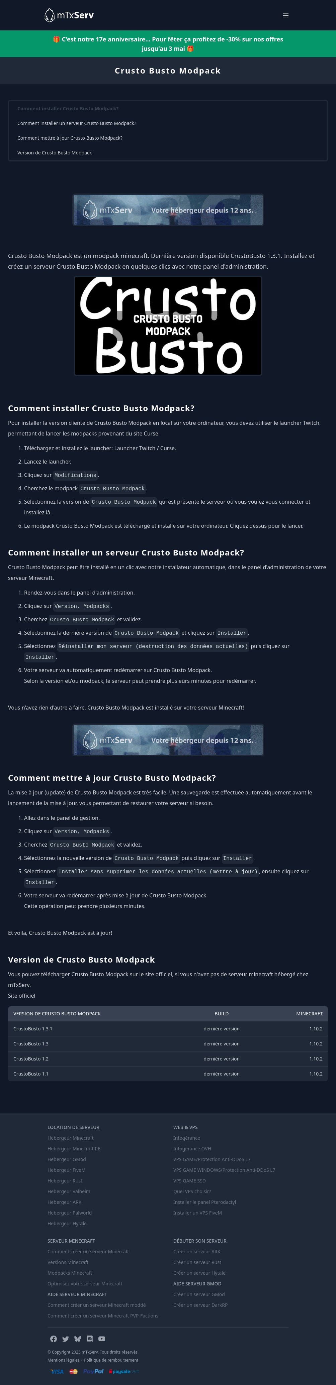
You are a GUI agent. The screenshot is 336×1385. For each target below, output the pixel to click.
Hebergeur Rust (65, 1180)
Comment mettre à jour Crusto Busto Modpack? (69, 138)
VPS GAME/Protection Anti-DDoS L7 (212, 1159)
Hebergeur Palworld (70, 1213)
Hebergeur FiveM (67, 1170)
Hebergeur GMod (67, 1159)
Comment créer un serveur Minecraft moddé (97, 1305)
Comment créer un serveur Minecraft (88, 1251)
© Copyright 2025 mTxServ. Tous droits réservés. (93, 1352)
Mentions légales (64, 1360)
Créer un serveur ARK (196, 1251)
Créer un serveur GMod (199, 1294)
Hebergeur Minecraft (71, 1138)
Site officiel (21, 995)
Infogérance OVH (192, 1148)
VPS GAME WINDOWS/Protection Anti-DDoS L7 (224, 1170)
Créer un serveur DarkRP (200, 1305)
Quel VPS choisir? (192, 1191)
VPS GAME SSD (189, 1180)
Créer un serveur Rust (197, 1262)
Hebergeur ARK (64, 1202)
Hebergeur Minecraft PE (74, 1148)
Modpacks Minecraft (70, 1273)
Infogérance (186, 1138)
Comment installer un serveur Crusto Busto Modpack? (76, 123)
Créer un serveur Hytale (199, 1273)
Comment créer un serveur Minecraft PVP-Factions (103, 1315)
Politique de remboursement (111, 1360)
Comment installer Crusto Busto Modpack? (67, 108)
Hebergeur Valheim (69, 1191)
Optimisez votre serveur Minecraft (85, 1283)
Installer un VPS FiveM (197, 1213)
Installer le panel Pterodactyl (204, 1202)
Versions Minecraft (68, 1262)
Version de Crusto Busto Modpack (54, 152)
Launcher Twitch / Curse (144, 448)
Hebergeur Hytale (67, 1223)
